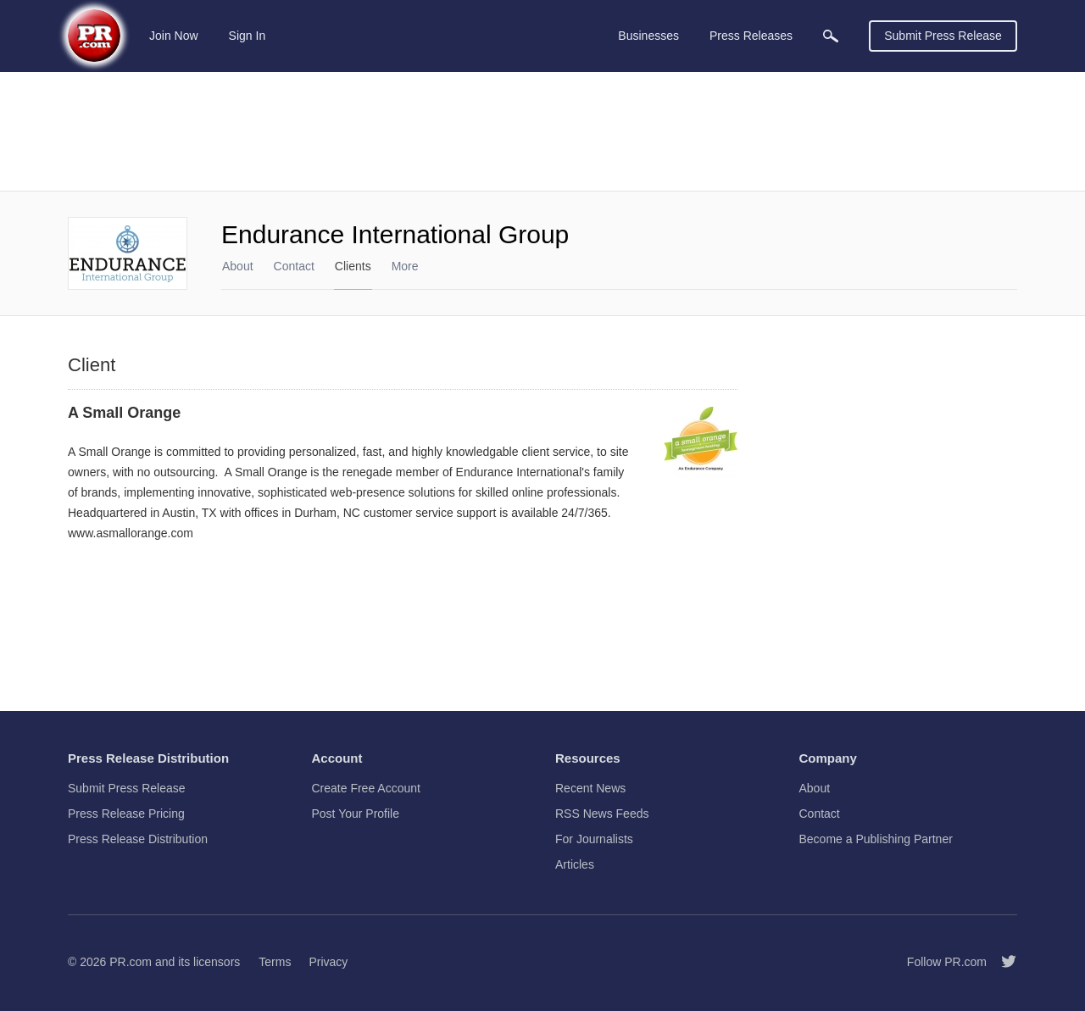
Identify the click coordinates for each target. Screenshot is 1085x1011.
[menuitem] (830, 36)
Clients (353, 266)
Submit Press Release (943, 35)
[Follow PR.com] (1002, 962)
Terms (275, 962)
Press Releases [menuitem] (751, 35)
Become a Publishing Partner (876, 839)
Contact (294, 266)
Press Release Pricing (126, 813)
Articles (574, 864)
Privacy (328, 962)
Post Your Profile (356, 813)
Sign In (247, 35)
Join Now (173, 35)
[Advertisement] (542, 131)
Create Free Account (366, 788)
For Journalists (594, 839)
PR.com (130, 962)
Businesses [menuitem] (648, 35)
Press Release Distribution (138, 839)
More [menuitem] (405, 266)
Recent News (590, 788)
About (237, 266)
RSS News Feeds (601, 813)
